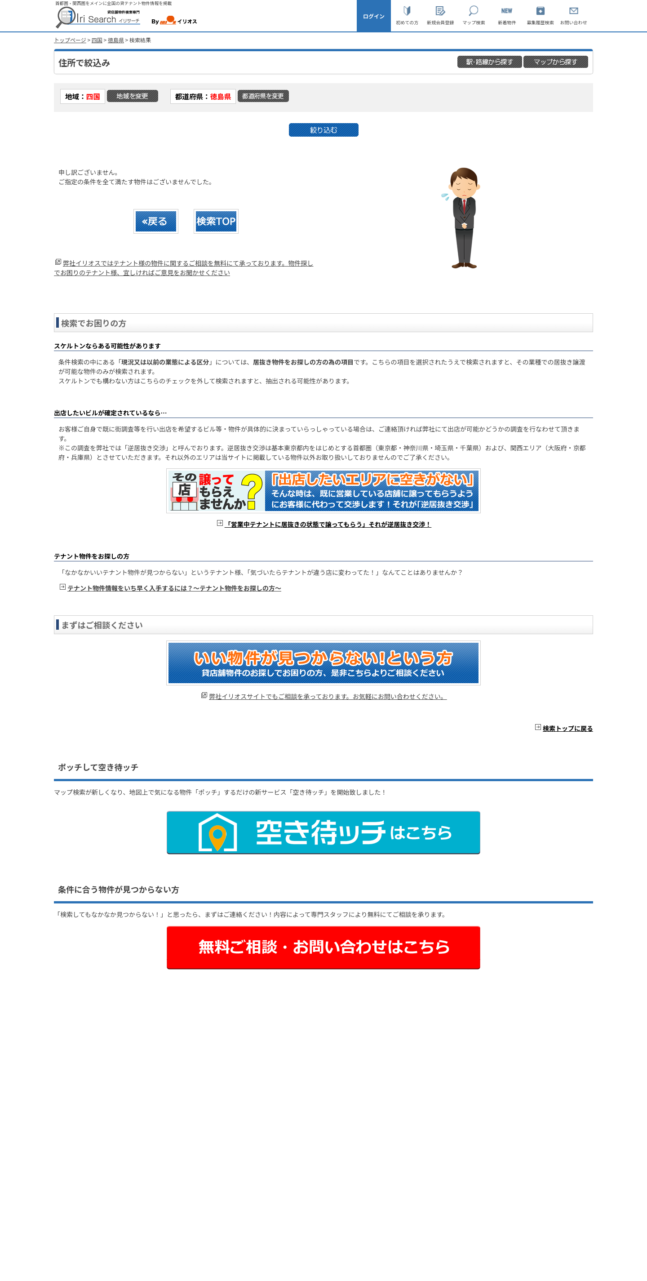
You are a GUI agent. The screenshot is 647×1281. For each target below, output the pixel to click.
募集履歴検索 (540, 22)
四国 (97, 40)
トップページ (70, 40)
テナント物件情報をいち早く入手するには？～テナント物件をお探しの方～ (174, 587)
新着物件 (507, 22)
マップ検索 (473, 22)
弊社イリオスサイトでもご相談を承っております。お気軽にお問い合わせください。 (328, 696)
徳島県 (116, 40)
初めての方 (407, 22)
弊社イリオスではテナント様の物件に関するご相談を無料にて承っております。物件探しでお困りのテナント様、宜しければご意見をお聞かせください (183, 267)
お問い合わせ (573, 22)
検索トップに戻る (568, 728)
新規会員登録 (440, 22)
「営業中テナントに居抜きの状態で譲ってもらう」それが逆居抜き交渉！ (328, 524)
